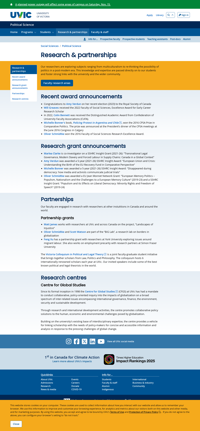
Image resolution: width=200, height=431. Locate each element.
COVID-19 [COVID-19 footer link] (76, 389)
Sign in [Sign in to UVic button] (183, 15)
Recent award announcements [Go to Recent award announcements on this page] (20, 78)
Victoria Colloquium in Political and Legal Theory (74, 254)
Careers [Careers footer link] (75, 382)
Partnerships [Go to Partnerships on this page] (18, 93)
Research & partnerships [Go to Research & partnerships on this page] (19, 69)
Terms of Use (117, 412)
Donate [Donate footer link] (75, 386)
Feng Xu (48, 239)
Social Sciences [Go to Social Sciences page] (50, 46)
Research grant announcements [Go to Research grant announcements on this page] (20, 86)
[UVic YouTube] (101, 341)
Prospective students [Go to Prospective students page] (133, 39)
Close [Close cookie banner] (16, 424)
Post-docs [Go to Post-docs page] (175, 39)
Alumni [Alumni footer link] (105, 386)
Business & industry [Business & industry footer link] (143, 382)
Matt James (50, 224)
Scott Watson (78, 231)
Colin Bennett (62, 115)
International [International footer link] (139, 379)
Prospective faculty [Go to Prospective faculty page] (110, 39)
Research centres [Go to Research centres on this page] (20, 99)
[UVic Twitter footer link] (84, 341)
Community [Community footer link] (138, 386)
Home (14, 32)
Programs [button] (27, 32)
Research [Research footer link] (46, 386)
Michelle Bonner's (54, 122)
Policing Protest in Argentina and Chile (96, 122)
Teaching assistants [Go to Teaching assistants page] (157, 39)
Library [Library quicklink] (160, 15)
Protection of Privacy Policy (143, 412)
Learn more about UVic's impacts (72, 361)
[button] (170, 15)
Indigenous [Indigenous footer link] (108, 389)
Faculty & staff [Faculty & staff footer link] (109, 382)
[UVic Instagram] (68, 341)
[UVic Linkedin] (92, 341)
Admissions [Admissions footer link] (47, 382)
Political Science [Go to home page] (71, 46)
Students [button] (45, 32)
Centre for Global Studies (100, 291)
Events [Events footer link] (74, 379)
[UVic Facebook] (76, 341)
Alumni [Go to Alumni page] (186, 39)
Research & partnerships (72, 32)
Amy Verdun (73, 104)
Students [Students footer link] (106, 379)
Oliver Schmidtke (54, 134)
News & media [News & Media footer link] (48, 389)
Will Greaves (51, 107)
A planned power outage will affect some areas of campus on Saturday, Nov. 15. (63, 4)
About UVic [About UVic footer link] (47, 379)
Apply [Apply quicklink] (150, 15)
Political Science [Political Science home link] (22, 25)
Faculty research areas (56, 83)
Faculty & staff (99, 32)
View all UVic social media (120, 341)
